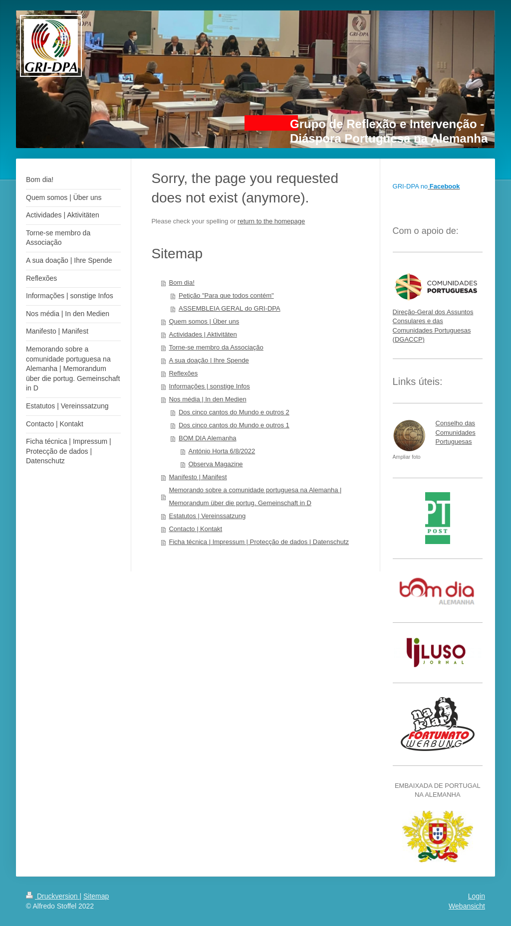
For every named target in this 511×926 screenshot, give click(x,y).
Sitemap (96, 896)
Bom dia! (181, 282)
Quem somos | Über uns (204, 321)
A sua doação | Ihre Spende (209, 360)
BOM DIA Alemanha (208, 438)
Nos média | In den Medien (207, 399)
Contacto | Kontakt (195, 529)
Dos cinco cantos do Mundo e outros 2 (234, 412)
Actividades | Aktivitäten (203, 334)
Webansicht (467, 906)
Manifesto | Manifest (198, 477)
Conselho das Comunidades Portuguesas (456, 432)
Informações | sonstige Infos (209, 386)
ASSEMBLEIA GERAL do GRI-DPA (229, 308)
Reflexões (183, 373)
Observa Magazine (215, 464)
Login (476, 896)
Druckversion (52, 896)
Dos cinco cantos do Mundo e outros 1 (234, 425)
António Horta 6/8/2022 (221, 451)
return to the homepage (271, 221)
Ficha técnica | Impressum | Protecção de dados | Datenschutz (259, 542)
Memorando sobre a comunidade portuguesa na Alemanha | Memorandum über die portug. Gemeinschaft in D (255, 496)
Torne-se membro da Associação (216, 347)
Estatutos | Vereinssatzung (207, 516)
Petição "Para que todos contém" (226, 295)
